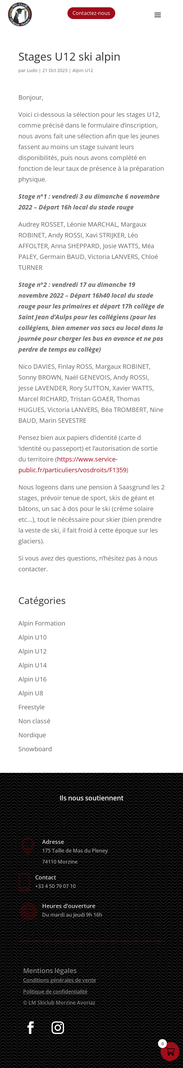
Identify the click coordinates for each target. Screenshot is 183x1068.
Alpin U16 (32, 679)
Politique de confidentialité (55, 991)
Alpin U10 (32, 637)
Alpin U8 (30, 693)
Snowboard (35, 749)
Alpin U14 (32, 665)
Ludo (32, 70)
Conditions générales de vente (59, 980)
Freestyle (31, 707)
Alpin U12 (83, 70)
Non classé (34, 721)
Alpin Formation (41, 623)
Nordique (32, 735)
